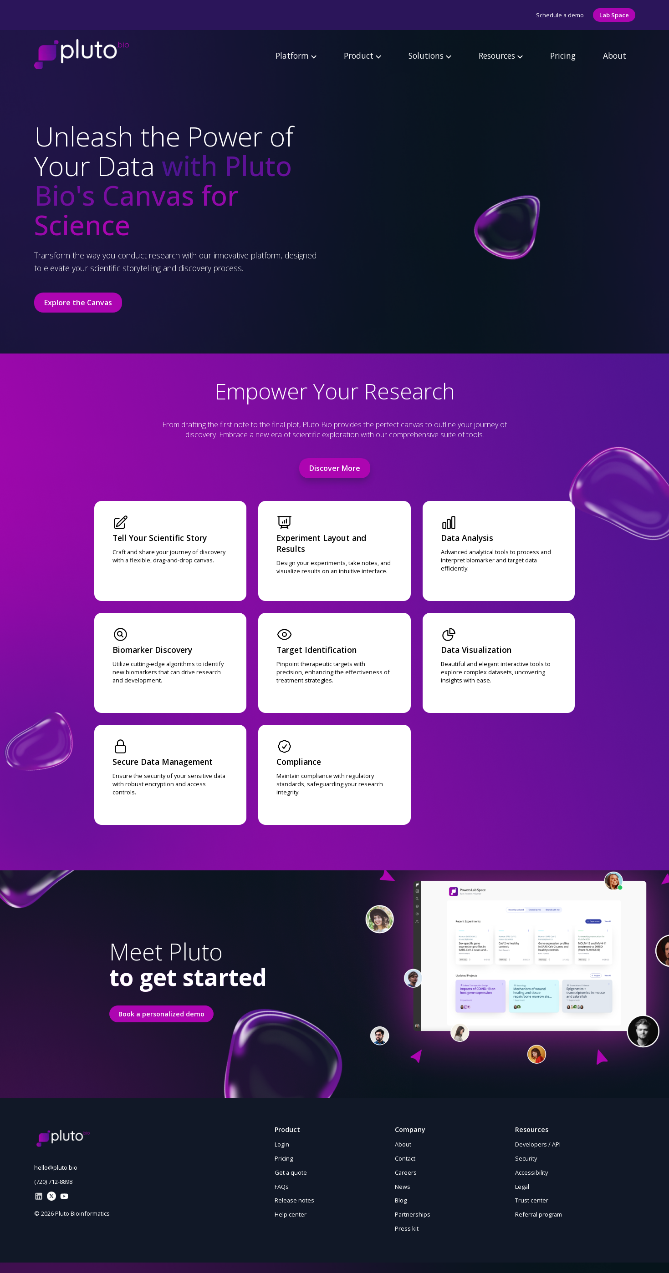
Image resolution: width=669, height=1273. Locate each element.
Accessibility (531, 1172)
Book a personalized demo (161, 1014)
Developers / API (538, 1144)
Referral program (538, 1214)
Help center (290, 1214)
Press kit (407, 1228)
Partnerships (412, 1214)
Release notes (294, 1200)
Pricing (563, 55)
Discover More (334, 468)
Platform (296, 55)
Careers (406, 1172)
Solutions (430, 55)
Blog (401, 1200)
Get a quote (291, 1172)
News (402, 1186)
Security (526, 1158)
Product (362, 55)
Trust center (531, 1200)
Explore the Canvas (78, 303)
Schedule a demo (560, 15)
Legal (522, 1186)
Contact (405, 1158)
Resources (501, 55)
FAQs (282, 1186)
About (614, 55)
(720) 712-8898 (53, 1181)
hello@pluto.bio (55, 1167)
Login (282, 1144)
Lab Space (614, 15)
